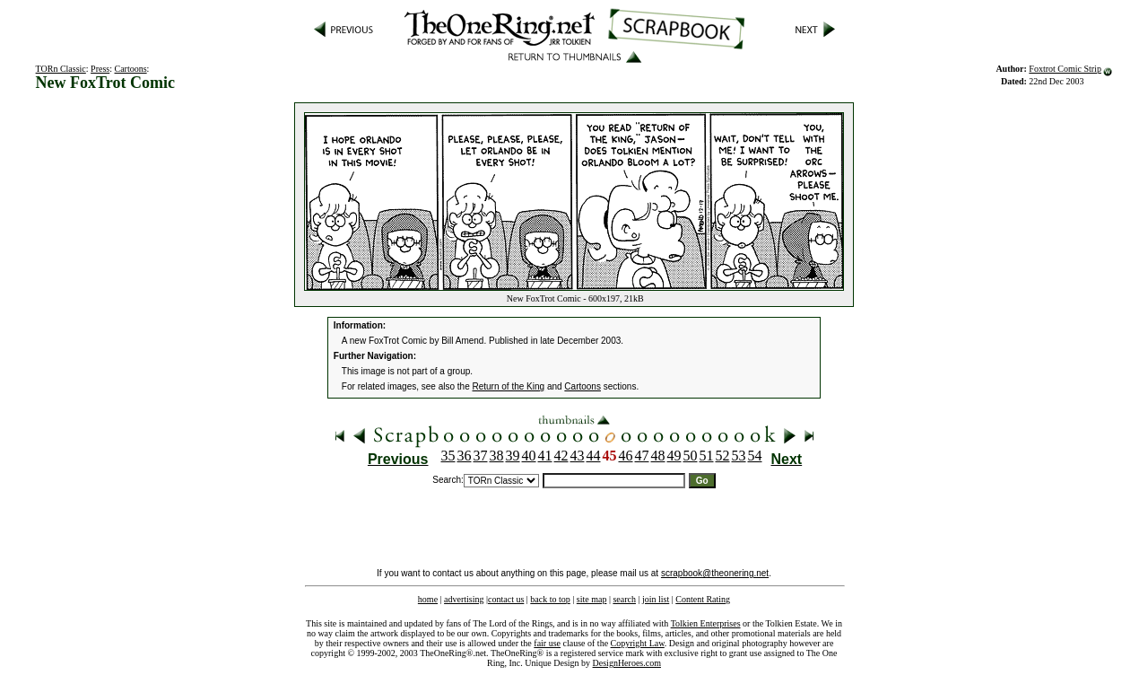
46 (626, 455)
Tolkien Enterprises (706, 623)
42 (561, 455)
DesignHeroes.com (627, 663)
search (624, 599)
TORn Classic (61, 69)
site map (592, 599)
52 (723, 455)
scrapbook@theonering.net (715, 573)
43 (577, 455)
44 (594, 455)
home (428, 599)
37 (481, 455)
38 (497, 455)
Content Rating (702, 599)
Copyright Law (638, 643)
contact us (506, 599)
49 (674, 455)
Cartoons (131, 69)
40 (529, 455)
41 (545, 455)
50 (690, 455)
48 (658, 455)
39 (513, 455)
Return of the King (509, 386)
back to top (550, 599)
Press (100, 69)
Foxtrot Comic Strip (1065, 69)
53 (739, 455)
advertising (463, 599)
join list (655, 599)
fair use (547, 643)
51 (707, 455)
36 (464, 455)
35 (448, 455)
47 (642, 455)
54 (755, 455)
